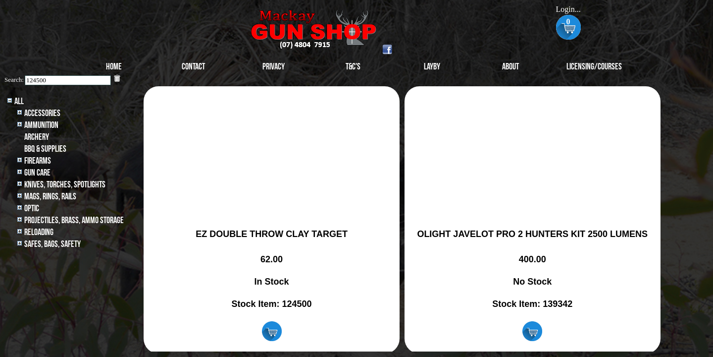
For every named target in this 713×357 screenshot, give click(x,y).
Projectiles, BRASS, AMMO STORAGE (74, 220)
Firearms (37, 161)
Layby (432, 66)
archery (36, 137)
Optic (31, 208)
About (510, 66)
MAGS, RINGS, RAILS (50, 196)
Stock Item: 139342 (532, 304)
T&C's (353, 66)
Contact (193, 66)
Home (114, 66)
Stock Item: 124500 (272, 304)
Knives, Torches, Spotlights (64, 184)
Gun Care (37, 173)
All (19, 101)
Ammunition (41, 125)
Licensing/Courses (594, 66)
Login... (568, 9)
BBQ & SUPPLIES (45, 149)
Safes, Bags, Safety (52, 244)
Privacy (273, 66)
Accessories (42, 113)
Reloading (38, 232)
